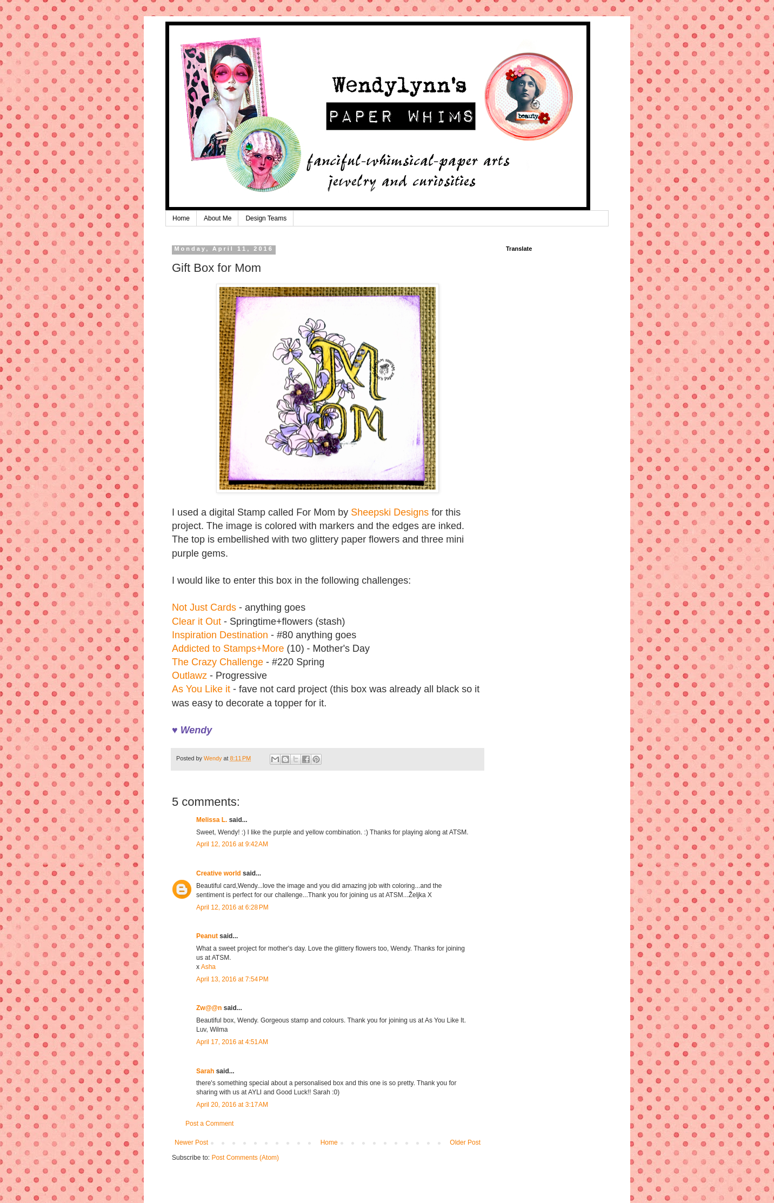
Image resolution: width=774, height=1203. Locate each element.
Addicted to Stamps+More (228, 648)
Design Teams (265, 218)
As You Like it (201, 689)
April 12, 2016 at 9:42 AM (232, 844)
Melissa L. (211, 820)
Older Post (465, 1142)
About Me (217, 218)
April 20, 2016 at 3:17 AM (232, 1104)
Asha (208, 967)
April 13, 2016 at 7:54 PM (232, 979)
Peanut (207, 936)
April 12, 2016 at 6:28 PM (232, 907)
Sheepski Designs (390, 512)
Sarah (205, 1071)
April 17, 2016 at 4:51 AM (232, 1042)
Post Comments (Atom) (245, 1157)
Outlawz (189, 675)
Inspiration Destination (220, 635)
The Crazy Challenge (217, 662)
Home (181, 218)
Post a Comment (209, 1123)
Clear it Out (196, 621)
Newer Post (191, 1142)
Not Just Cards (204, 607)
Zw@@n (209, 1008)
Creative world (218, 873)
